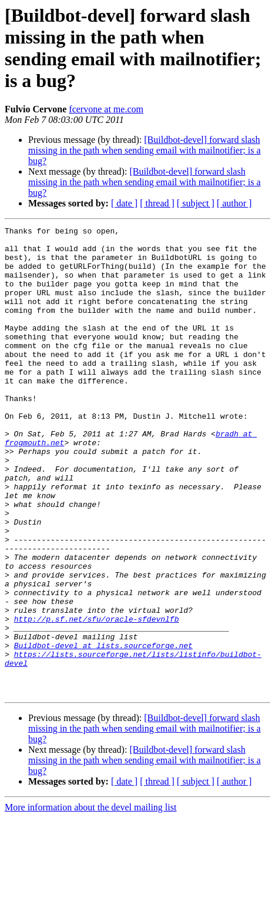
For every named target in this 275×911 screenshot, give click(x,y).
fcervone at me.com (106, 109)
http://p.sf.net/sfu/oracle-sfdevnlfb (96, 698)
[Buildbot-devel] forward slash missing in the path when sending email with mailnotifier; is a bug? (144, 150)
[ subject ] (195, 203)
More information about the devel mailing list (90, 901)
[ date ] (124, 203)
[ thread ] (157, 203)
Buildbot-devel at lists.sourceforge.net (103, 730)
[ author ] (234, 203)
